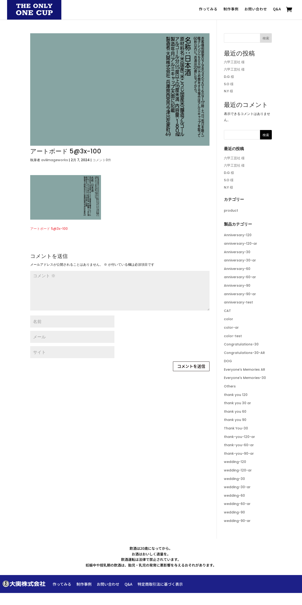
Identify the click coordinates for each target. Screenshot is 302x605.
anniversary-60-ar (240, 277)
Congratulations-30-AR (244, 352)
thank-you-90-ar (239, 453)
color (228, 319)
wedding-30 (234, 478)
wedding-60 (234, 495)
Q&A (277, 9)
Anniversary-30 (237, 252)
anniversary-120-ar (240, 243)
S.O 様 (229, 84)
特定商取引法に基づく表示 (160, 584)
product (231, 210)
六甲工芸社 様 (234, 62)
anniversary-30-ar (240, 260)
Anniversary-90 (237, 285)
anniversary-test (238, 302)
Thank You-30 (236, 428)
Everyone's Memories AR (244, 369)
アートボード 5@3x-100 (49, 228)
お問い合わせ (255, 9)
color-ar (231, 327)
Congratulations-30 (241, 344)
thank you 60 (235, 411)
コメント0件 (101, 160)
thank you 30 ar (237, 403)
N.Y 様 (228, 91)
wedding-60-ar (237, 503)
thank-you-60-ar (239, 445)
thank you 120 (235, 394)
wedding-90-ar (237, 520)
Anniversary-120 (238, 235)
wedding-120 (235, 461)
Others (230, 386)
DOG (228, 361)
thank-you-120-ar (239, 436)
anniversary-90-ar (240, 294)
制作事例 (231, 9)
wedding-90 (234, 512)
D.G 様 (229, 76)
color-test (233, 336)
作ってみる (208, 9)
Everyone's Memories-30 (245, 377)
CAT (227, 310)
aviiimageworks (54, 160)
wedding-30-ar (237, 487)
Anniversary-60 (237, 268)
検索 (266, 38)
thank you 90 (235, 419)
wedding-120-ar (238, 470)
